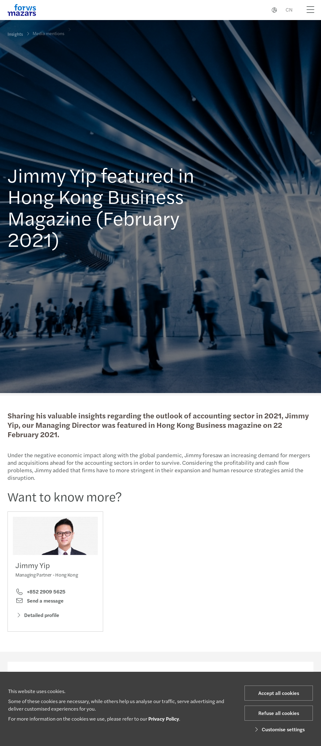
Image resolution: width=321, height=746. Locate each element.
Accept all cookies (278, 693)
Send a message (39, 602)
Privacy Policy (163, 718)
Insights (15, 34)
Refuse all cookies (278, 713)
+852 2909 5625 (40, 593)
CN (289, 9)
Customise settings (279, 729)
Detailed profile (37, 616)
